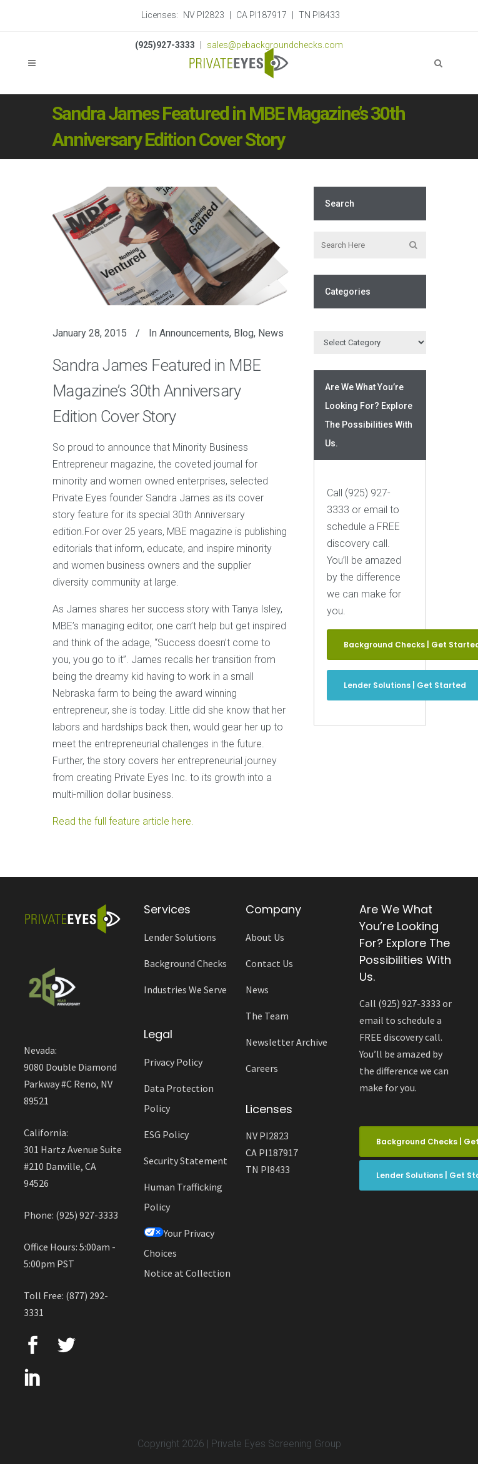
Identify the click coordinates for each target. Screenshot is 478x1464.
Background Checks (185, 963)
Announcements (194, 333)
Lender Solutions (180, 937)
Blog (244, 333)
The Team (267, 1016)
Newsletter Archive (286, 1042)
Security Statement (185, 1160)
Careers (262, 1068)
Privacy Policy (173, 1062)
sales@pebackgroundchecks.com (275, 45)
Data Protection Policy (179, 1098)
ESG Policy (166, 1134)
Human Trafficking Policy (183, 1197)
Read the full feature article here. (123, 821)
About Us (265, 937)
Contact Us (269, 963)
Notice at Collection (187, 1273)
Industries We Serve (185, 989)
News (271, 333)
